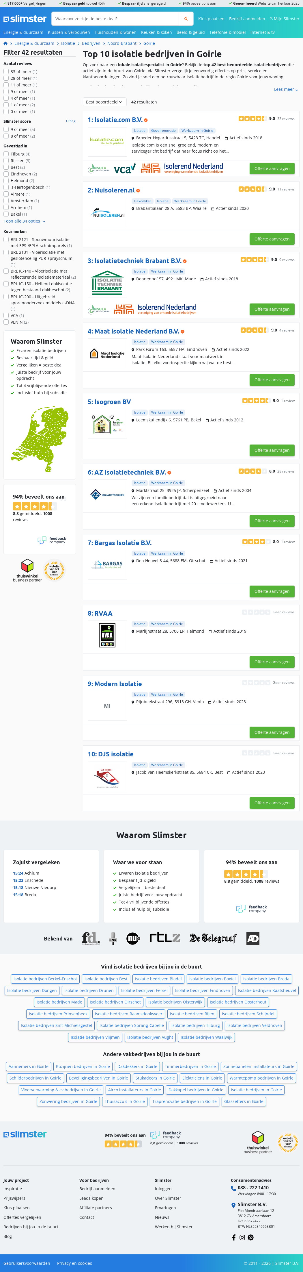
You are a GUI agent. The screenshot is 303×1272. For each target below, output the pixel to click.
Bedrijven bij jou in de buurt (30, 1227)
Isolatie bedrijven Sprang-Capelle (132, 1025)
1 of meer (23, 105)
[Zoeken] (186, 18)
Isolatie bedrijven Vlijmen (95, 1037)
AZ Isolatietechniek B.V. (130, 472)
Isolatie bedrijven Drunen (89, 990)
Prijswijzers (14, 1198)
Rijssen (20, 160)
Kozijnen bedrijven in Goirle (83, 1066)
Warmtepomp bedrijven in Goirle (261, 1078)
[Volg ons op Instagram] (242, 1237)
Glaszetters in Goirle (243, 1101)
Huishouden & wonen (115, 32)
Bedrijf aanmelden (247, 18)
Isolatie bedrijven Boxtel (212, 979)
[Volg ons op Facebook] (234, 1237)
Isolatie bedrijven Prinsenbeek (58, 1014)
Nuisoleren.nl (114, 190)
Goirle (149, 43)
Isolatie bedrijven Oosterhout (238, 1002)
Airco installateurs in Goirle (134, 1090)
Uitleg (71, 121)
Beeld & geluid (191, 32)
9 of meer (23, 91)
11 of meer (24, 85)
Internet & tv (262, 32)
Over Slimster (168, 1198)
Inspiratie (12, 1188)
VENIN (20, 322)
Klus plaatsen (211, 18)
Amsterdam (25, 200)
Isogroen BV (112, 402)
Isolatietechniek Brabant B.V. (138, 260)
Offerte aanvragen (272, 168)
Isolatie (68, 43)
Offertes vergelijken (22, 1217)
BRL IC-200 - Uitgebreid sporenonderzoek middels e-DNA (43, 303)
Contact (86, 1217)
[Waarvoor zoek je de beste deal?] (115, 18)
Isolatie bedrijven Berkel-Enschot (45, 979)
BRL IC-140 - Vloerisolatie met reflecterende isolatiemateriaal (43, 274)
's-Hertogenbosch (30, 187)
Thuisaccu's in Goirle (125, 1101)
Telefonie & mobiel (228, 32)
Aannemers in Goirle (28, 1066)
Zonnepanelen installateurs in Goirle (258, 1066)
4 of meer (23, 98)
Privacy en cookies (74, 1263)
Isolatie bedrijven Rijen (192, 1014)
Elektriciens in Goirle (202, 1078)
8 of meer (23, 136)
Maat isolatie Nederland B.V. (136, 331)
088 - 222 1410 (253, 1187)
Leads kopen (91, 1198)
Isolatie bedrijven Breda (266, 979)
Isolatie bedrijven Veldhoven (254, 1025)
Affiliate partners (95, 1207)
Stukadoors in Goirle (155, 1078)
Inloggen (163, 1188)
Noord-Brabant (121, 43)
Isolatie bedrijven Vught (150, 1037)
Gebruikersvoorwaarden (26, 1263)
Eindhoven (24, 174)
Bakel (19, 214)
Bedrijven (91, 43)
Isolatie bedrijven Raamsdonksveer (128, 1014)
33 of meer (24, 71)
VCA (17, 315)
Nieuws (162, 1217)
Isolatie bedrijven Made (59, 1002)
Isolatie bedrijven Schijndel (248, 1014)
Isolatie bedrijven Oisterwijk (175, 1002)
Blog (7, 1236)
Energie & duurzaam (23, 32)
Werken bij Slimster (174, 1227)
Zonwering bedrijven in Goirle (68, 1101)
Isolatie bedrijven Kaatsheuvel (267, 990)
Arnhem (21, 207)
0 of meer (23, 111)
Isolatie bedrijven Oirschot (115, 1002)
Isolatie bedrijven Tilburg (195, 1025)
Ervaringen (165, 1207)
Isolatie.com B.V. (118, 119)
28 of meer (24, 78)
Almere (20, 194)
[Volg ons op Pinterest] (251, 1237)
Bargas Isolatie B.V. (123, 543)
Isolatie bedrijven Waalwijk (206, 1037)
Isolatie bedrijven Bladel (158, 979)
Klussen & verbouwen (69, 32)
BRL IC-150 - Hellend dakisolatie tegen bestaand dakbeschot (41, 286)
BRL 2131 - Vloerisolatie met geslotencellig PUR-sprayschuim (41, 258)
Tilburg (20, 154)
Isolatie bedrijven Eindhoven (202, 990)
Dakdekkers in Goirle (137, 1066)
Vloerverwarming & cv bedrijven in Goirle (61, 1090)
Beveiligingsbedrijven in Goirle (98, 1078)
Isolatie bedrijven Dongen (32, 990)
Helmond (22, 180)
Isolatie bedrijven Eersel (144, 990)
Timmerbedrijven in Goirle (190, 1066)
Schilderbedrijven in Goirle (35, 1078)
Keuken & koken (156, 32)
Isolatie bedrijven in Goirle (256, 1090)
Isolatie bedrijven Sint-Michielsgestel (56, 1025)
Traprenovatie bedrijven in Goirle (184, 1101)
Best (18, 167)
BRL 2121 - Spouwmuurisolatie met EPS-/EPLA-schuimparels (41, 242)
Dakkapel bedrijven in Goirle (196, 1090)
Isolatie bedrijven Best (106, 979)
